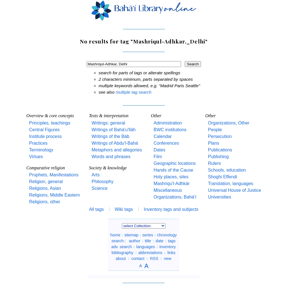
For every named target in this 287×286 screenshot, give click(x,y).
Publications (220, 149)
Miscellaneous (168, 190)
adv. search (121, 247)
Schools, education (227, 170)
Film (158, 156)
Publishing (218, 156)
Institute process (45, 136)
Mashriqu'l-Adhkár (171, 183)
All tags (96, 209)
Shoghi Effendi (222, 176)
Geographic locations (175, 163)
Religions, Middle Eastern (54, 195)
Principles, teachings (49, 123)
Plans (213, 143)
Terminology (41, 149)
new (167, 258)
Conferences (166, 143)
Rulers (214, 163)
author (134, 241)
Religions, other (44, 201)
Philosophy (103, 181)
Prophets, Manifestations (53, 174)
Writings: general (108, 123)
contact (137, 258)
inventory (167, 247)
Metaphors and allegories (117, 149)
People (215, 129)
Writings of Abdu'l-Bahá (115, 143)
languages (145, 247)
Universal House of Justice (234, 190)
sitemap (131, 235)
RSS (154, 258)
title (148, 241)
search (118, 241)
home (115, 235)
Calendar (163, 136)
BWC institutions (170, 129)
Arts (95, 174)
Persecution (220, 136)
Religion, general (46, 181)
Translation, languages (230, 183)
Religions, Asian (45, 188)
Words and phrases (111, 156)
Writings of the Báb (110, 136)
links (171, 252)
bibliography (122, 252)
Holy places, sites (171, 176)
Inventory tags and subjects (171, 209)
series (147, 235)
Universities (219, 197)
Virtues (36, 156)
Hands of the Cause (173, 170)
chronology (167, 235)
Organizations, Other (228, 123)
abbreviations (150, 252)
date (159, 241)
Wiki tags (124, 209)
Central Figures (44, 129)
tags (171, 241)
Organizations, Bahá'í (175, 197)
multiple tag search (133, 92)
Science (100, 188)
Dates (159, 149)
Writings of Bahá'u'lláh (114, 129)
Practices (38, 143)
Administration (168, 123)
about (121, 258)
